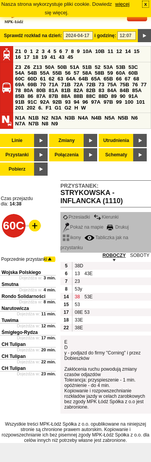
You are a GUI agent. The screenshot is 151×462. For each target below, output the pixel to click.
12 (119, 51)
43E (88, 273)
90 (122, 96)
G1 (58, 108)
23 (77, 281)
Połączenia (67, 154)
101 (140, 102)
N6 (134, 118)
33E (78, 320)
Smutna (10, 284)
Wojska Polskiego (21, 272)
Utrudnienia (116, 140)
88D (103, 96)
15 (136, 51)
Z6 (27, 67)
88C (90, 96)
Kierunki (106, 217)
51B (87, 67)
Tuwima (10, 320)
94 (76, 102)
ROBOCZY (114, 255)
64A (71, 79)
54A (19, 73)
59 (110, 73)
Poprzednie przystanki (24, 259)
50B (62, 67)
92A (44, 102)
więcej (122, 4)
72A (78, 84)
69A (19, 84)
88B (78, 96)
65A (95, 79)
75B (124, 84)
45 (70, 57)
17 (27, 57)
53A (108, 67)
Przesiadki (76, 217)
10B (100, 51)
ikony (72, 237)
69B (32, 84)
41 (53, 57)
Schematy (116, 154)
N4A (83, 118)
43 (62, 57)
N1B (33, 118)
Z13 (37, 67)
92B (57, 102)
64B (83, 79)
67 (127, 79)
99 (119, 102)
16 (18, 57)
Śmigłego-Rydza (20, 332)
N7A (20, 124)
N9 (54, 124)
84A (112, 90)
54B (32, 73)
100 (129, 102)
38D (78, 266)
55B (57, 73)
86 (30, 96)
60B (133, 73)
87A (41, 96)
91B (19, 102)
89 (114, 96)
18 (35, 57)
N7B (33, 124)
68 (136, 79)
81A (53, 90)
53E (88, 296)
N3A (56, 118)
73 (101, 84)
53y (78, 289)
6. (40, 108)
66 (119, 79)
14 (128, 51)
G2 (67, 108)
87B (53, 96)
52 (98, 67)
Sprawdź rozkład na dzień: (33, 35)
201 (19, 108)
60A (120, 73)
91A (133, 96)
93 (68, 102)
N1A (20, 118)
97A (95, 102)
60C (19, 79)
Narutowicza (15, 308)
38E (78, 327)
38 (77, 296)
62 (52, 79)
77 (144, 84)
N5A (110, 118)
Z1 (18, 51)
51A (74, 67)
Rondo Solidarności (23, 296)
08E (78, 312)
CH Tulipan (14, 344)
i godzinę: (105, 35)
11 (110, 51)
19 (44, 57)
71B (65, 84)
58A (87, 73)
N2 (45, 118)
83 (101, 90)
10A (87, 51)
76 (135, 84)
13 (77, 273)
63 (60, 79)
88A (65, 96)
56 (68, 73)
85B (19, 96)
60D (32, 79)
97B (108, 102)
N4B (96, 118)
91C (32, 102)
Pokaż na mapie (83, 227)
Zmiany (66, 140)
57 (76, 73)
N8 (45, 124)
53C (133, 67)
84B (124, 90)
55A (44, 73)
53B (120, 67)
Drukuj (118, 227)
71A (53, 84)
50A (49, 67)
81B (65, 90)
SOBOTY (139, 255)
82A (78, 90)
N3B (70, 118)
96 (85, 102)
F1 (49, 108)
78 (18, 90)
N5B (123, 118)
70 (43, 84)
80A (28, 90)
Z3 (18, 67)
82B (90, 90)
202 (31, 108)
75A (112, 84)
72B (90, 84)
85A (136, 90)
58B (99, 73)
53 (77, 304)
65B (108, 79)
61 (43, 79)
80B (41, 90)
